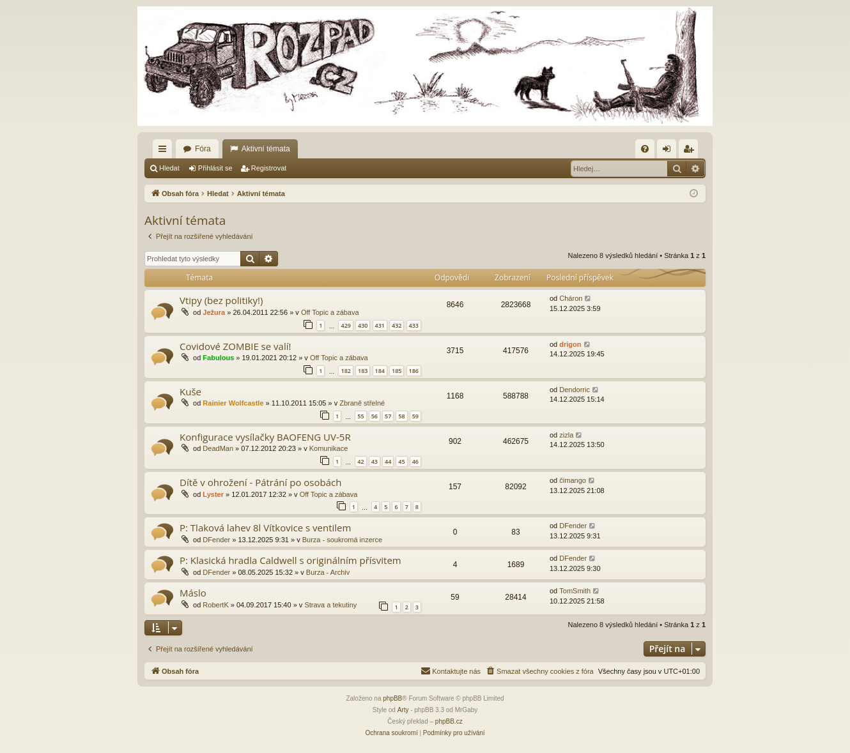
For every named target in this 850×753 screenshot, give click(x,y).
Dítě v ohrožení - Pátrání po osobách (260, 482)
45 (401, 461)
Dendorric (574, 389)
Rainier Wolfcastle (233, 403)
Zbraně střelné (362, 403)
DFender (216, 540)
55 (360, 416)
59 (415, 416)
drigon (570, 344)
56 (374, 416)
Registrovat (269, 168)
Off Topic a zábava (330, 312)
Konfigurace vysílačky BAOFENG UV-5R (265, 436)
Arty (403, 709)
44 (388, 461)
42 (360, 461)
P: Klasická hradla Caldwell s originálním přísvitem (290, 560)
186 (414, 371)
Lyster (213, 494)
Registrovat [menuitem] (691, 151)
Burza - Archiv (328, 572)
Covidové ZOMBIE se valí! (235, 346)
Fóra (203, 148)
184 (380, 371)
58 (401, 416)
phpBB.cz (449, 721)
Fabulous (218, 357)
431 (380, 325)
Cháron (570, 298)
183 (362, 371)
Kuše (190, 391)
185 (396, 371)
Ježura (214, 312)
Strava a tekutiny (330, 605)
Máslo (193, 592)
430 (362, 325)
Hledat (169, 168)
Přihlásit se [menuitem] (669, 151)
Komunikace (328, 448)
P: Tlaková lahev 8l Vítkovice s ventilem (265, 527)
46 (415, 461)
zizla (566, 435)
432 (396, 325)
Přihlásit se (215, 168)
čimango (572, 480)
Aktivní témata (266, 148)
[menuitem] (644, 148)
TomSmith (575, 591)
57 (388, 416)
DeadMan (218, 448)
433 (414, 325)
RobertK (215, 605)
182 (345, 371)
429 (345, 325)
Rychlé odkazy (165, 151)
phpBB (392, 698)
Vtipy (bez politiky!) (221, 300)
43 (374, 461)
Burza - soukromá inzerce (342, 540)
